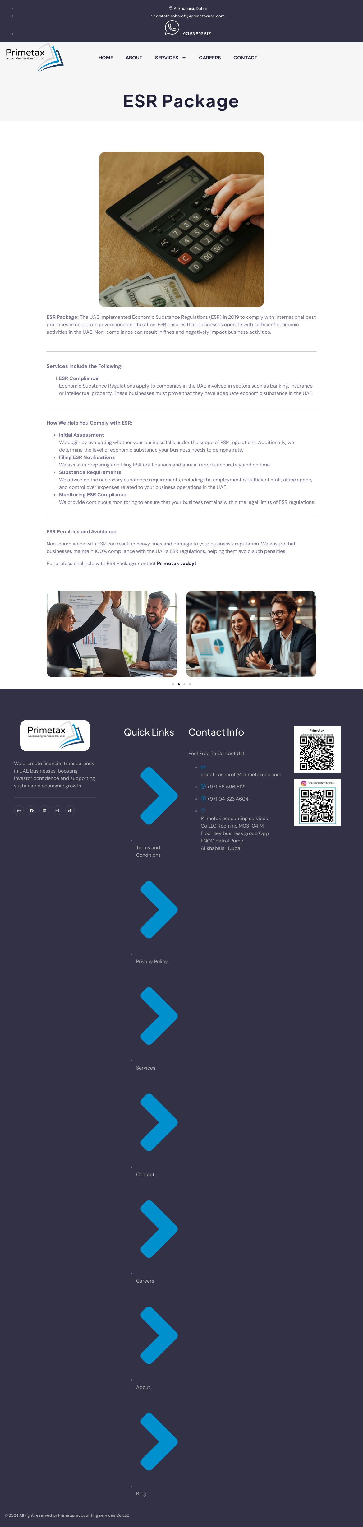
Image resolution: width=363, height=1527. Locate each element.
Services (170, 57)
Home (106, 57)
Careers (210, 57)
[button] (173, 684)
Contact (245, 57)
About (134, 57)
